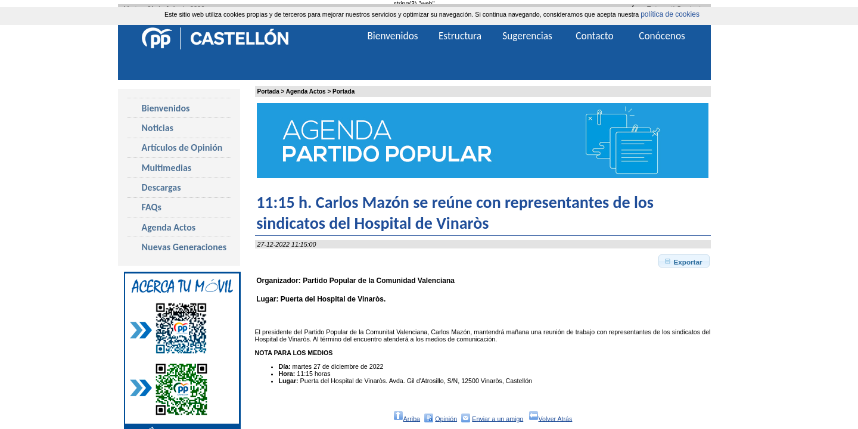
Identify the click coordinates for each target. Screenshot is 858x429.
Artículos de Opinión (182, 147)
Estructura (460, 35)
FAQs (151, 207)
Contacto (594, 35)
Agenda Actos (306, 91)
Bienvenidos (166, 108)
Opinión (446, 418)
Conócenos (662, 35)
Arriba (406, 418)
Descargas (161, 187)
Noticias (157, 127)
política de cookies (670, 14)
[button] (684, 261)
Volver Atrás (551, 418)
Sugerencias (527, 35)
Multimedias (167, 167)
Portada (268, 91)
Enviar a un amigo (497, 418)
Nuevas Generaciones (184, 247)
